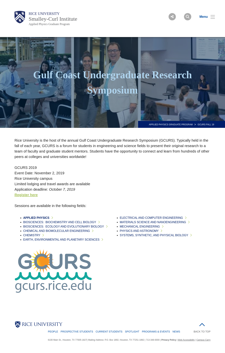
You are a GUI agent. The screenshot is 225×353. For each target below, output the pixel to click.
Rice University (44, 13)
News (176, 331)
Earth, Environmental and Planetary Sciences (61, 239)
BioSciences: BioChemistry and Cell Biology (59, 222)
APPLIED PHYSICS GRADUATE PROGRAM (171, 124)
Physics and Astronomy (139, 230)
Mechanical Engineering (140, 226)
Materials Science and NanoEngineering (153, 222)
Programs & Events (156, 331)
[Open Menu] (204, 16)
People (53, 331)
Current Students (109, 331)
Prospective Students (77, 331)
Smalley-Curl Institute (53, 19)
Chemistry (31, 235)
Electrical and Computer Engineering (151, 217)
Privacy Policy (168, 340)
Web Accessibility (186, 340)
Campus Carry (203, 340)
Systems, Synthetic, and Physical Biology (154, 235)
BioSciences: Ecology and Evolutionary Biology (63, 226)
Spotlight (132, 331)
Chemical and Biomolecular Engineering (56, 230)
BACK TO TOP (202, 331)
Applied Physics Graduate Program (49, 24)
